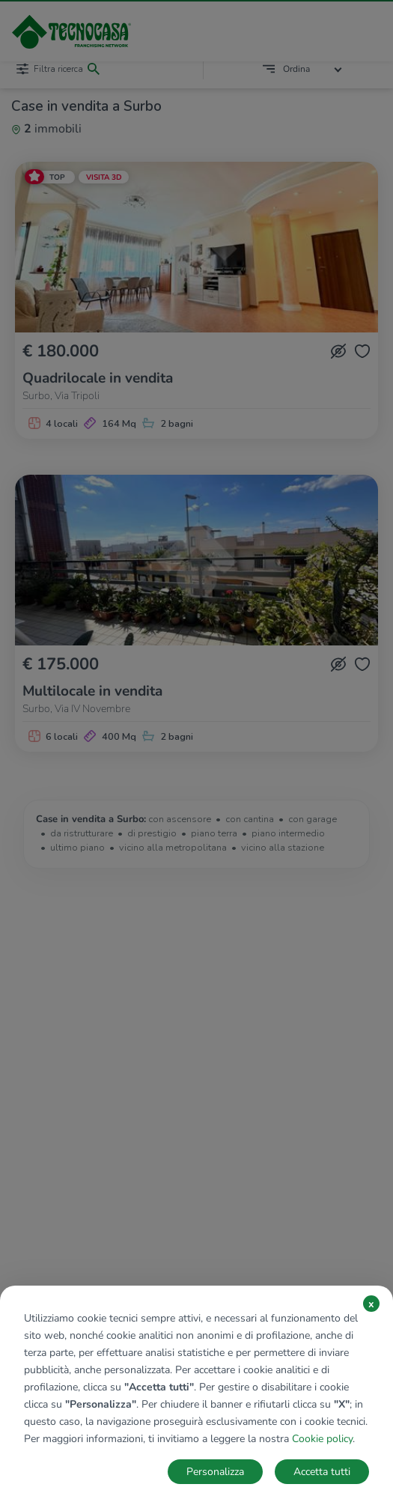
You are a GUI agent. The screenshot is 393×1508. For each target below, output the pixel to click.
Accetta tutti (321, 1472)
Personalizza (215, 1472)
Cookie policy (322, 1439)
